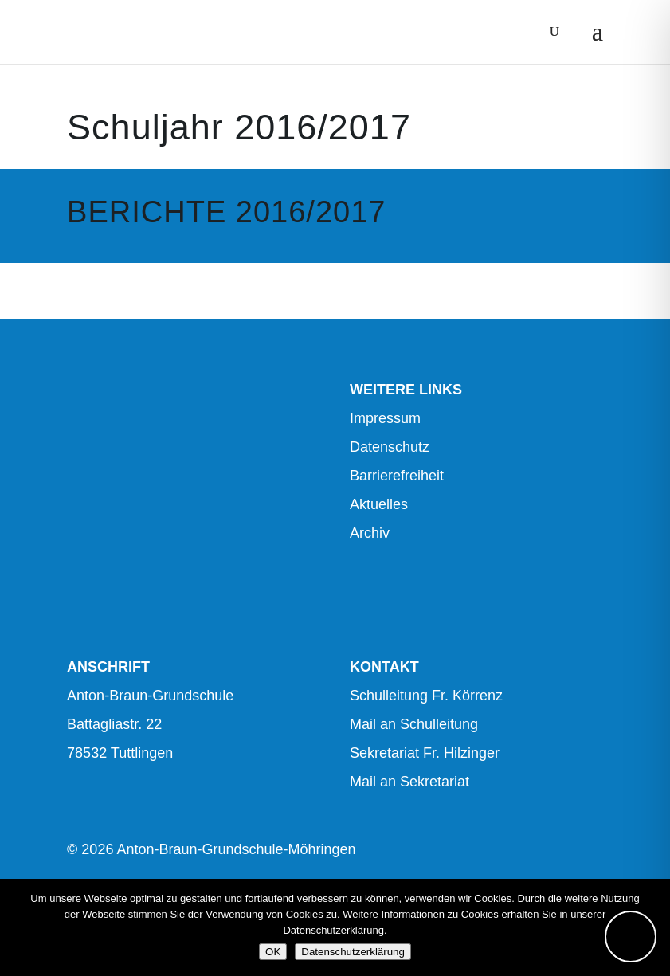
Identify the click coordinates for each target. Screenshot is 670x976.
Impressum (385, 418)
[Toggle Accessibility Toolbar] (630, 936)
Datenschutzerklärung (353, 952)
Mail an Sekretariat (409, 782)
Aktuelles (379, 504)
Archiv (370, 533)
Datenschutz (389, 447)
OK (272, 952)
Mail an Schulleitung (414, 724)
